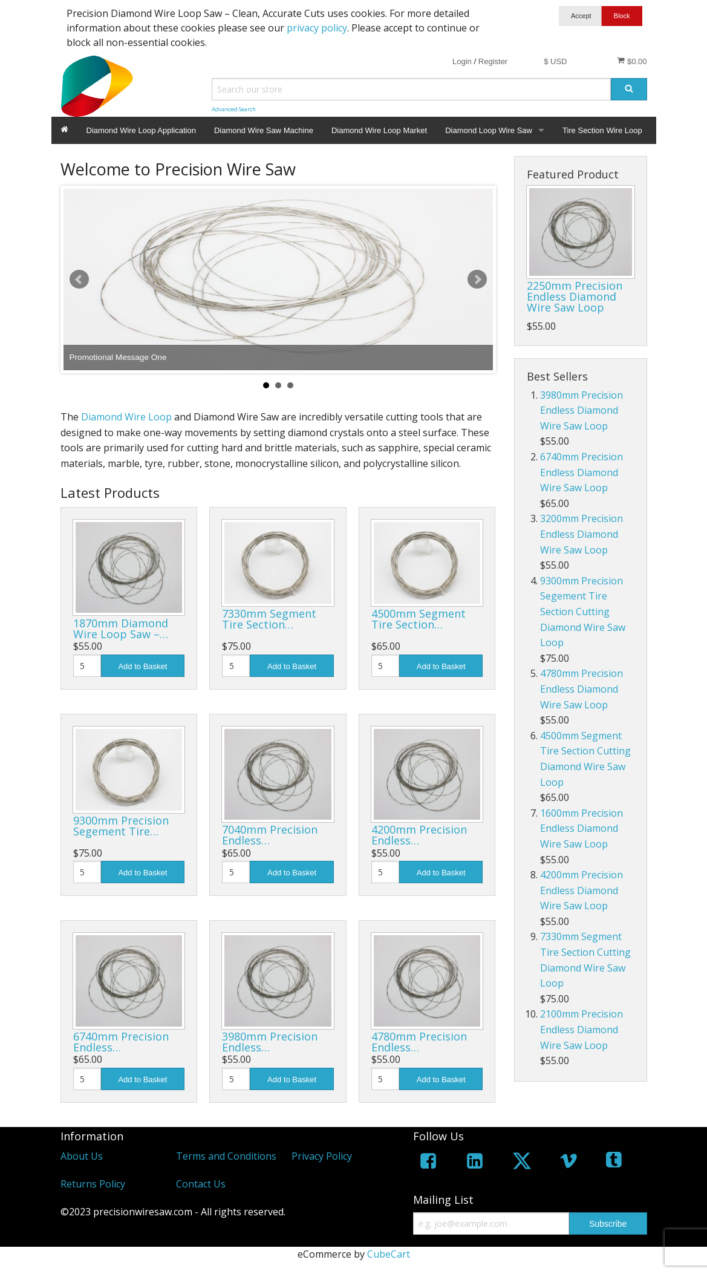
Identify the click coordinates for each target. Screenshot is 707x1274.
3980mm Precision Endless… (270, 1041)
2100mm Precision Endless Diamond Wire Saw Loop (581, 1029)
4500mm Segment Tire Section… (418, 619)
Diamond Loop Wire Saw (488, 130)
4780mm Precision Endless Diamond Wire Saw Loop (581, 689)
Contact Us (201, 1184)
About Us (81, 1156)
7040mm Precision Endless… (270, 835)
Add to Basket (142, 666)
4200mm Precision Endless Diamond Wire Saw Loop (581, 890)
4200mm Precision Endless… (419, 835)
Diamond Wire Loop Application (141, 130)
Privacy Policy (322, 1156)
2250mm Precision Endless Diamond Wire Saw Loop (574, 296)
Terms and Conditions (226, 1156)
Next (477, 279)
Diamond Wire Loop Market (379, 130)
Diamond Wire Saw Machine (263, 130)
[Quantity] (87, 666)
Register (492, 61)
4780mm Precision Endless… (419, 1041)
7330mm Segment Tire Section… (269, 619)
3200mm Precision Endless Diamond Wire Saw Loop (581, 534)
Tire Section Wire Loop (602, 130)
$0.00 (632, 61)
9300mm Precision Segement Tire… (121, 825)
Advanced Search (234, 109)
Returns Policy (92, 1184)
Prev (79, 279)
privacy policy (317, 27)
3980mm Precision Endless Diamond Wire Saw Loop (581, 410)
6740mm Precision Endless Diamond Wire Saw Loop (581, 472)
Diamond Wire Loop (126, 416)
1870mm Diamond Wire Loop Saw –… (120, 628)
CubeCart (388, 1254)
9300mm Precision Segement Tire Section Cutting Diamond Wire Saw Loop (582, 611)
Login (462, 61)
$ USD (555, 61)
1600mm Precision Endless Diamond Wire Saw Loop (581, 828)
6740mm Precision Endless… (121, 1041)
